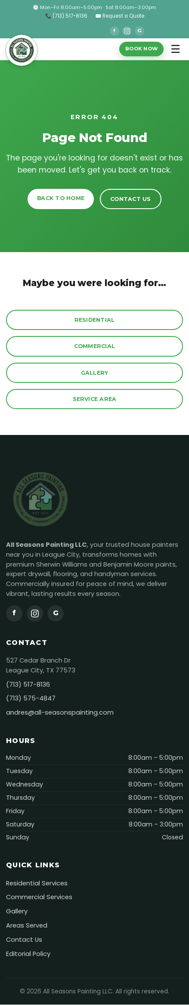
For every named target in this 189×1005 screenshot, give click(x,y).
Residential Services (37, 883)
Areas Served (26, 925)
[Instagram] (127, 31)
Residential (94, 320)
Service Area (95, 399)
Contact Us (130, 199)
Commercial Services (39, 897)
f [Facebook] (114, 31)
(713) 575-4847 (31, 698)
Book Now (141, 49)
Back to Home (60, 198)
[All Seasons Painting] (23, 49)
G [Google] (139, 31)
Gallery (94, 373)
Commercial (94, 346)
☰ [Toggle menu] (175, 49)
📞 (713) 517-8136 (66, 15)
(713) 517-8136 (28, 684)
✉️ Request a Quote (119, 15)
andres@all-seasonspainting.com (60, 713)
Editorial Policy (28, 954)
